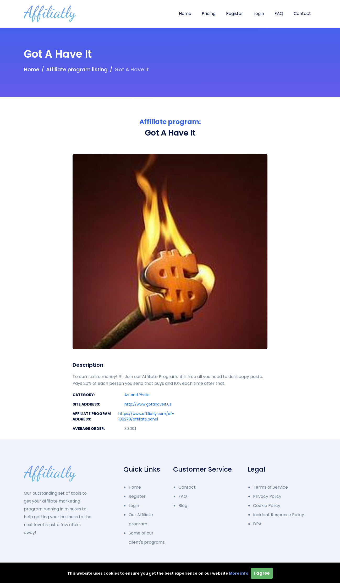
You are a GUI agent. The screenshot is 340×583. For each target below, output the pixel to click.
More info (238, 573)
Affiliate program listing (77, 69)
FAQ (279, 13)
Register (234, 13)
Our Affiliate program (141, 519)
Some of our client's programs (147, 537)
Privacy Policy (267, 496)
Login (259, 13)
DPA (257, 524)
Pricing (209, 13)
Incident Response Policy (278, 515)
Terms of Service (270, 487)
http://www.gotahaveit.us (147, 404)
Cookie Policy (266, 506)
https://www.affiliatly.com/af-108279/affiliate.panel (146, 416)
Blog (182, 506)
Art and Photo (137, 394)
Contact (302, 13)
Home (185, 13)
